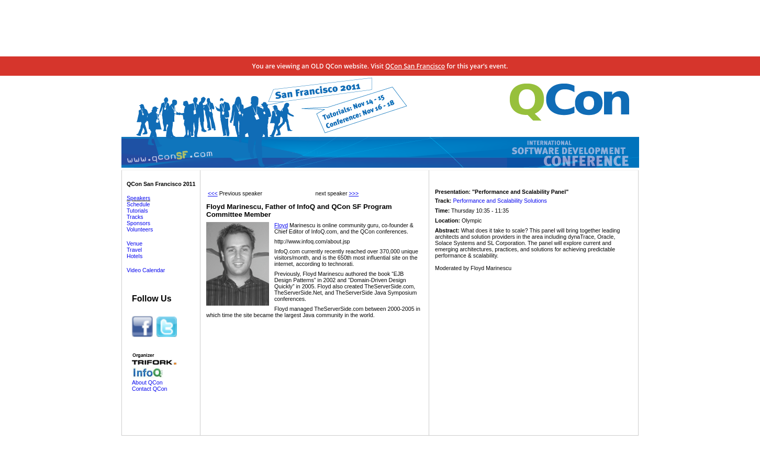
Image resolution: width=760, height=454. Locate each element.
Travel (134, 250)
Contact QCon (149, 389)
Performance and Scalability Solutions (499, 200)
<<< (213, 193)
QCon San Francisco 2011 (161, 184)
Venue (134, 243)
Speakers (138, 198)
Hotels (134, 256)
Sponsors (138, 223)
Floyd (281, 225)
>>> (354, 193)
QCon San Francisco (415, 66)
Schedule (138, 204)
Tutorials (137, 210)
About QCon (147, 382)
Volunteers (140, 229)
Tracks (135, 217)
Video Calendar (146, 270)
